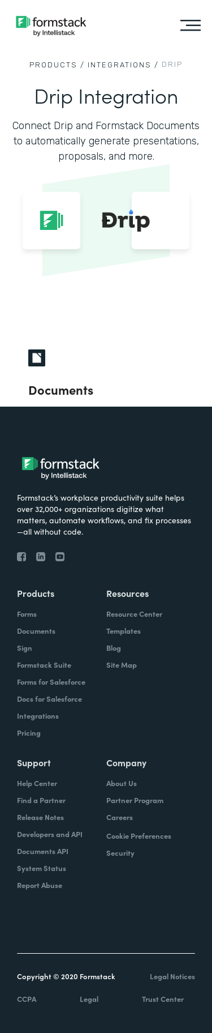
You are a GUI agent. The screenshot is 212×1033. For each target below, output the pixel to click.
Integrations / (123, 65)
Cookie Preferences (138, 835)
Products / (57, 65)
